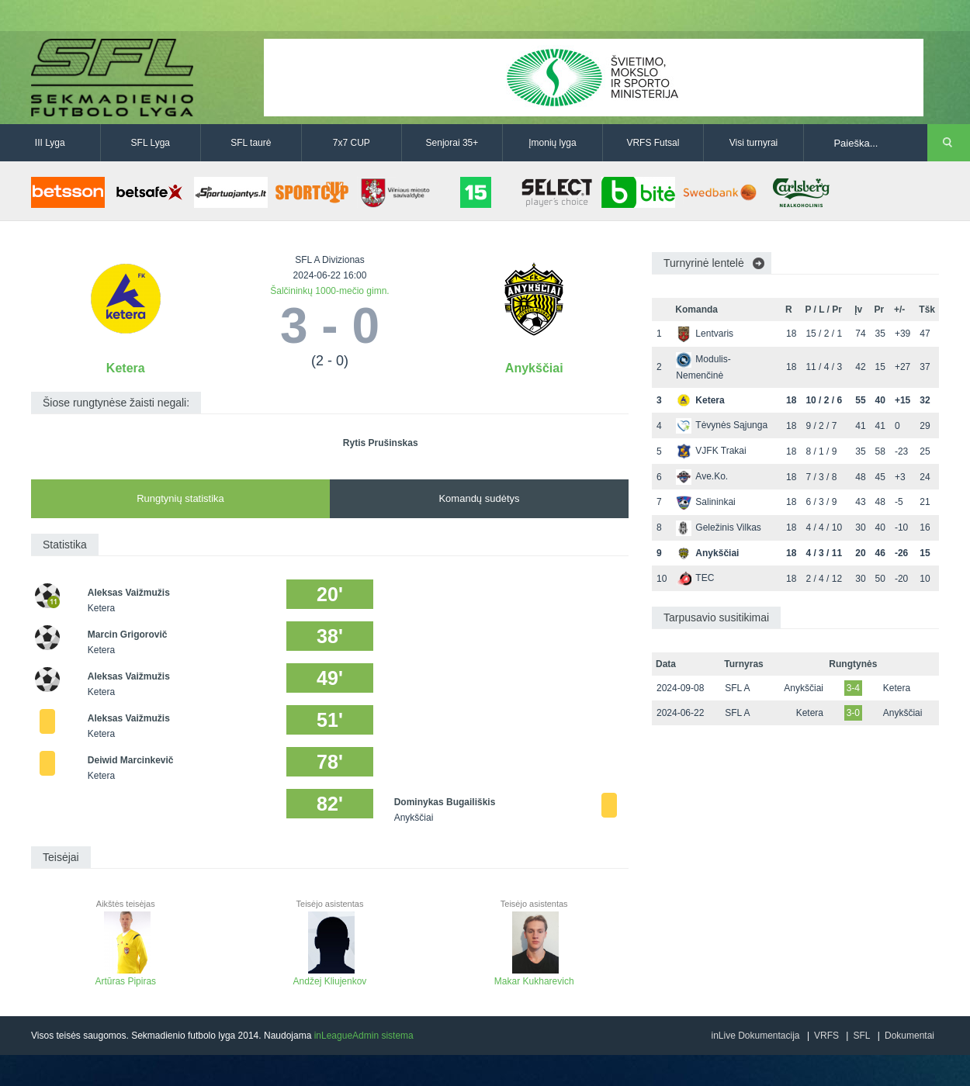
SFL (861, 1035)
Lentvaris (704, 333)
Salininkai (705, 501)
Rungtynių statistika (180, 498)
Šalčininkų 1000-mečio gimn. (329, 290)
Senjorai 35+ (452, 142)
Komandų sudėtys (478, 498)
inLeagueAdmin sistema (364, 1035)
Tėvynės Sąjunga (721, 425)
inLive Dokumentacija (755, 1035)
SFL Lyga (150, 142)
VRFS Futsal (652, 142)
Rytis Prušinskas (380, 443)
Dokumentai (909, 1035)
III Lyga (50, 142)
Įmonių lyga (552, 142)
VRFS (826, 1035)
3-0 (853, 712)
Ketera (125, 368)
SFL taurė (250, 142)
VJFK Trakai (711, 450)
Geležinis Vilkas (718, 527)
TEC (695, 577)
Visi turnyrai (753, 142)
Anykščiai (534, 368)
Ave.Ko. (702, 476)
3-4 (853, 688)
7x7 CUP (351, 142)
